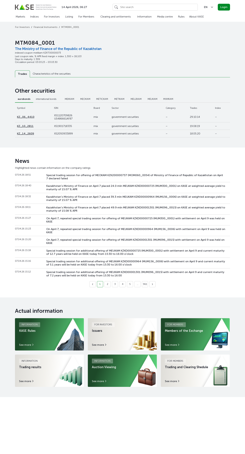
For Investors (52, 16)
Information (144, 16)
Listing (69, 16)
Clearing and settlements (115, 16)
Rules (181, 16)
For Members (86, 16)
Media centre (165, 16)
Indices (34, 16)
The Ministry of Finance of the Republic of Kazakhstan (58, 49)
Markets (20, 16)
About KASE (196, 16)
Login (223, 7)
